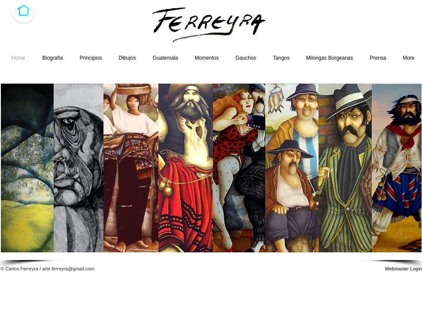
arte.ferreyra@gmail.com (68, 268)
